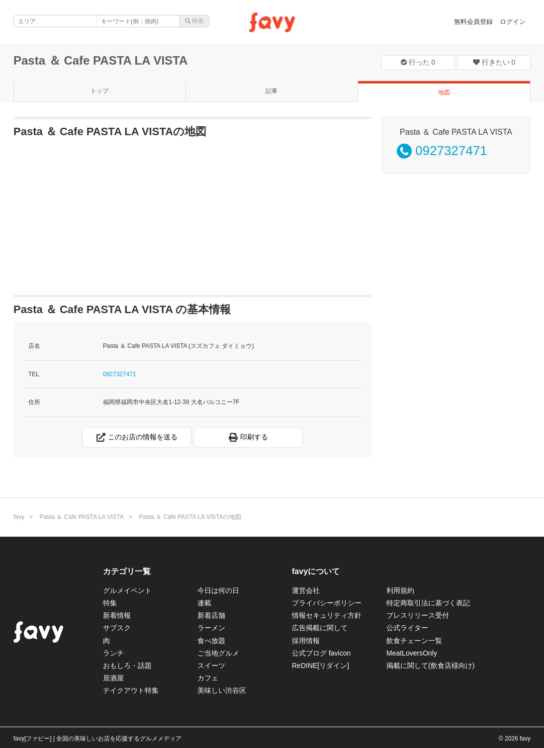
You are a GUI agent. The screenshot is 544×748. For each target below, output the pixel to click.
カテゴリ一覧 (127, 571)
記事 (271, 90)
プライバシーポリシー (327, 603)
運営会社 (306, 590)
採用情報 (306, 641)
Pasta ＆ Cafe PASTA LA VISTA (100, 60)
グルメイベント (127, 590)
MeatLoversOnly (411, 653)
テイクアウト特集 (131, 690)
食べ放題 (211, 641)
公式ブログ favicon (321, 653)
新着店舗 (211, 615)
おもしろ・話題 (127, 665)
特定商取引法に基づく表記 (428, 603)
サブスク (117, 628)
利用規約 (400, 590)
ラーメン (211, 628)
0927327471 (119, 374)
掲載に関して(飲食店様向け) (430, 665)
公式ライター (407, 628)
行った (418, 62)
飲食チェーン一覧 (414, 641)
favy (18, 516)
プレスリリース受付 (417, 615)
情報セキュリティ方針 (327, 615)
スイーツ (211, 665)
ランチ (113, 653)
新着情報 (117, 615)
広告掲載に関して (320, 628)
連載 (204, 603)
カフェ (207, 678)
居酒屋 (113, 678)
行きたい (494, 62)
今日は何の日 (218, 590)
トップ (99, 90)
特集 (110, 603)
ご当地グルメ (218, 653)
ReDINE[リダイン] (320, 665)
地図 (444, 92)
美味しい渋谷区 (221, 690)
